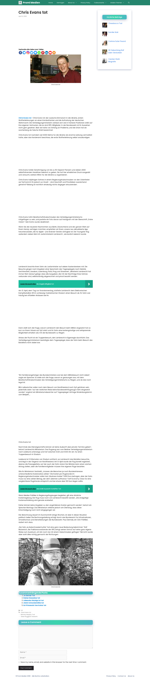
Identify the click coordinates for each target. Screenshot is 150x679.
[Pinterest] (42, 52)
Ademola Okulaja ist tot (33, 600)
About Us (73, 2)
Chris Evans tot (25, 118)
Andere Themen (118, 2)
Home (51, 3)
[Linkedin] (46, 52)
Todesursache (101, 2)
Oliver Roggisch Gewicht (29, 616)
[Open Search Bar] (128, 2)
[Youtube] (50, 52)
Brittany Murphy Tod (28, 614)
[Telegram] (24, 52)
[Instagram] (28, 52)
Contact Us (122, 676)
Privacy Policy (85, 3)
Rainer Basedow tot (31, 598)
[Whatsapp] (39, 52)
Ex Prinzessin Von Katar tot (34, 605)
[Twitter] (31, 52)
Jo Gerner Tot (29, 595)
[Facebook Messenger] (35, 52)
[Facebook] (20, 52)
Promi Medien (31, 2)
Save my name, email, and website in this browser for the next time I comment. (53, 662)
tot (22, 610)
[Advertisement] (56, 34)
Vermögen (60, 3)
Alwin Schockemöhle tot (33, 603)
